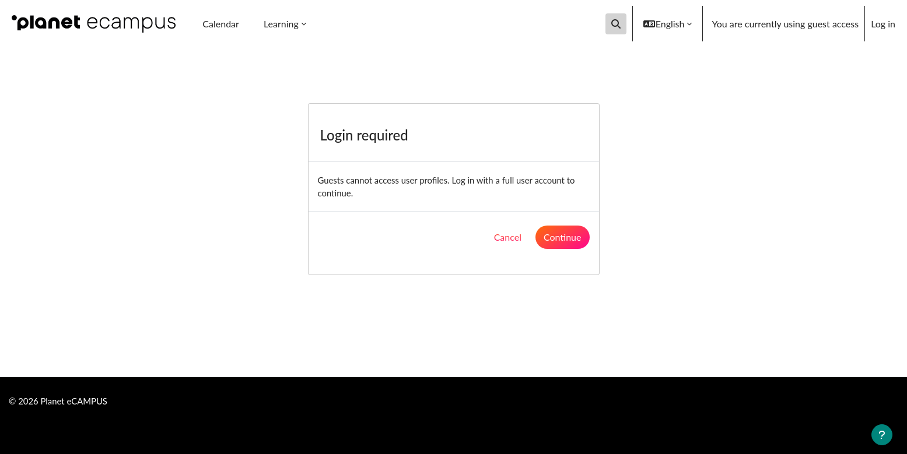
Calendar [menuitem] (220, 23)
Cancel (507, 239)
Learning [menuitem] (281, 23)
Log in (883, 23)
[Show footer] (881, 434)
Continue (563, 239)
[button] (615, 23)
